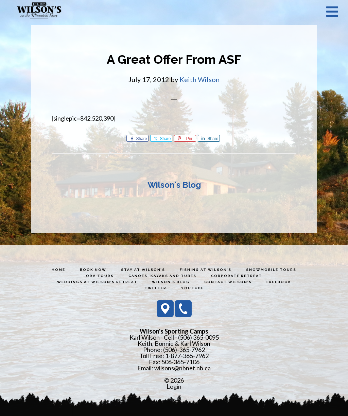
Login (174, 386)
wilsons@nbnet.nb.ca (182, 368)
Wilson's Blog (174, 185)
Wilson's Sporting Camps (39, 11)
